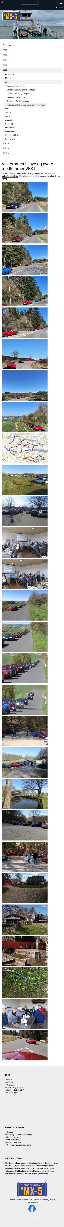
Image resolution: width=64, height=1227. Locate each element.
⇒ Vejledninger (11, 1093)
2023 (5, 65)
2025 (5, 55)
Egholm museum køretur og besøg (21, 90)
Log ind (59, 8)
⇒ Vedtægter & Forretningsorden (18, 1134)
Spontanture (10, 139)
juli (6, 116)
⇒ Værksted (10, 1085)
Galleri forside (9, 45)
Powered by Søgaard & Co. (32, 1224)
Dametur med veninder (16, 86)
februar (8, 74)
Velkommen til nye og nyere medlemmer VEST (26, 105)
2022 (5, 70)
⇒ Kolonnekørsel (12, 1137)
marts (8, 78)
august (8, 120)
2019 (5, 153)
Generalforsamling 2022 (17, 97)
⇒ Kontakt (9, 1082)
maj (6, 109)
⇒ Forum (8, 1080)
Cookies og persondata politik (19, 1145)
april (7, 82)
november (10, 131)
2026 (5, 50)
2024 (5, 60)
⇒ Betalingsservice (13, 1142)
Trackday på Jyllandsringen (18, 101)
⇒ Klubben (9, 1132)
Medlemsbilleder (12, 135)
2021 (5, 143)
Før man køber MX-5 (15, 1090)
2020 (5, 148)
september (10, 124)
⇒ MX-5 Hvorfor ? (12, 1140)
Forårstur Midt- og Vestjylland (19, 93)
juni (7, 112)
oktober (9, 128)
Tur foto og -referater (16, 1087)
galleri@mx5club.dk (10, 176)
